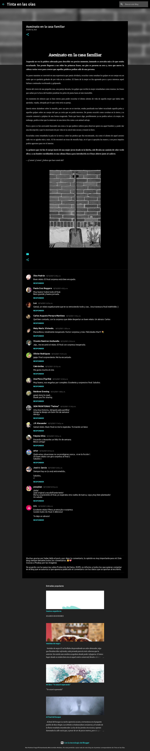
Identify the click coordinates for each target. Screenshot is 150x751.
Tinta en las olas (21, 4)
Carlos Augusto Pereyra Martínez (49, 316)
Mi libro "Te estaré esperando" (58, 685)
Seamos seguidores (53, 611)
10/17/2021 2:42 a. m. (55, 468)
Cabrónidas (38, 366)
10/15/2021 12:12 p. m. (53, 366)
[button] (27, 34)
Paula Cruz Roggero (42, 288)
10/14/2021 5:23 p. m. (45, 303)
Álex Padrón (39, 276)
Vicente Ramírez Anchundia (46, 341)
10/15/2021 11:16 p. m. (68, 406)
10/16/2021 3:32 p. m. (53, 436)
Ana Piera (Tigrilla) (42, 379)
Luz (35, 303)
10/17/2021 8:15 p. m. (50, 487)
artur (35, 451)
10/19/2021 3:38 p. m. (45, 506)
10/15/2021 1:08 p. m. (57, 391)
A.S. (35, 506)
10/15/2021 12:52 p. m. (60, 379)
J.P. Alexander (40, 423)
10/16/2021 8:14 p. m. (46, 451)
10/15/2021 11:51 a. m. (59, 354)
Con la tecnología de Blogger (75, 743)
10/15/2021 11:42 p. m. (55, 423)
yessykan (37, 487)
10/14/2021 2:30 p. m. (53, 276)
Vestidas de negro (53, 644)
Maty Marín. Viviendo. (43, 328)
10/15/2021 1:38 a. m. (62, 328)
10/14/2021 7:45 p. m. (73, 316)
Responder (38, 283)
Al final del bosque (53, 717)
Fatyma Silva (39, 436)
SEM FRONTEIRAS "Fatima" (46, 406)
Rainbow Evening (41, 391)
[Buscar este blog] (135, 4)
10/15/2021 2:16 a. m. (67, 341)
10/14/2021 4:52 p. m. (60, 288)
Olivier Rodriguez (41, 354)
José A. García (40, 468)
